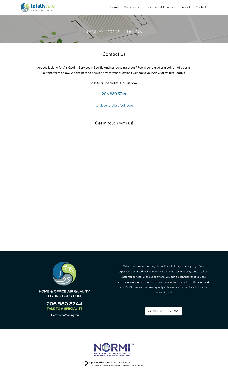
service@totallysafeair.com (114, 105)
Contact (201, 7)
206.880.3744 (114, 93)
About (186, 7)
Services (130, 7)
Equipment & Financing (160, 7)
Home (114, 7)
